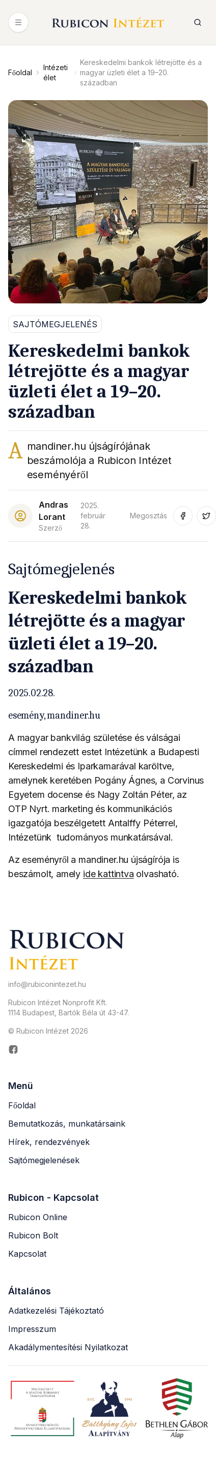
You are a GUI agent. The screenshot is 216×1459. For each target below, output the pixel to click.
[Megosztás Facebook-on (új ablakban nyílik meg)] (183, 515)
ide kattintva (108, 873)
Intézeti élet (55, 72)
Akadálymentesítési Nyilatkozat (68, 1347)
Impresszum (32, 1329)
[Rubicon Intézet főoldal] (108, 22)
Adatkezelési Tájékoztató (56, 1311)
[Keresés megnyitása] (197, 22)
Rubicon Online (37, 1217)
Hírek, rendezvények (49, 1142)
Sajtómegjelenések (43, 1160)
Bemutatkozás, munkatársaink (66, 1124)
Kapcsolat (27, 1254)
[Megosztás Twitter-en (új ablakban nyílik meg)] (206, 515)
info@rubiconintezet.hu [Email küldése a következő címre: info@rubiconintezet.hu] (47, 984)
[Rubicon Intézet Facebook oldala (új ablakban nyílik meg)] (108, 1049)
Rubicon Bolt (33, 1235)
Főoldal (20, 72)
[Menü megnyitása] (18, 22)
